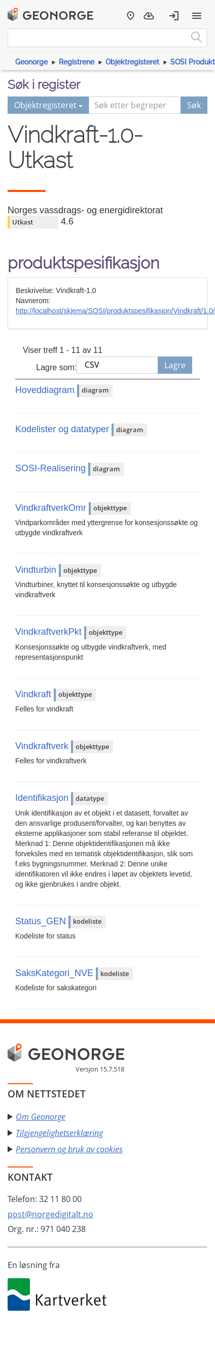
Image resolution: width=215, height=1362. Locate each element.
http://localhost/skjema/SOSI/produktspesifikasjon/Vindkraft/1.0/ (115, 311)
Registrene (76, 62)
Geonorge (31, 62)
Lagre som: (56, 367)
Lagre (175, 365)
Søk (194, 105)
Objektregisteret (132, 62)
